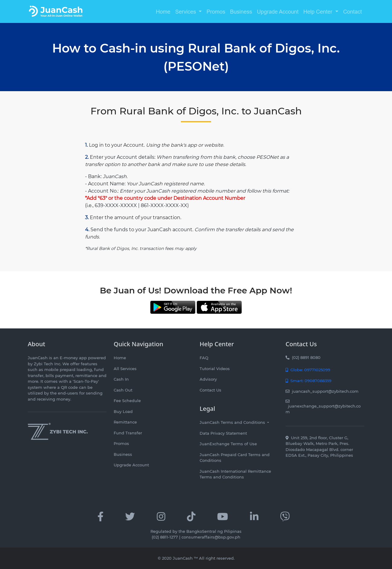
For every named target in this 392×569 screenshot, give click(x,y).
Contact (352, 11)
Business (241, 11)
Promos (216, 11)
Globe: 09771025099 (308, 369)
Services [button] (186, 11)
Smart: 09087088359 (308, 380)
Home (163, 11)
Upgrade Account (278, 11)
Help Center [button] (318, 11)
